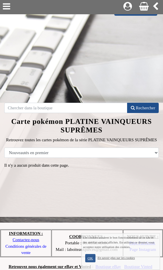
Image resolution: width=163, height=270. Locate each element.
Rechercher (143, 108)
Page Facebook (142, 243)
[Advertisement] (81, 57)
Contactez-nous (26, 239)
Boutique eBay (108, 266)
